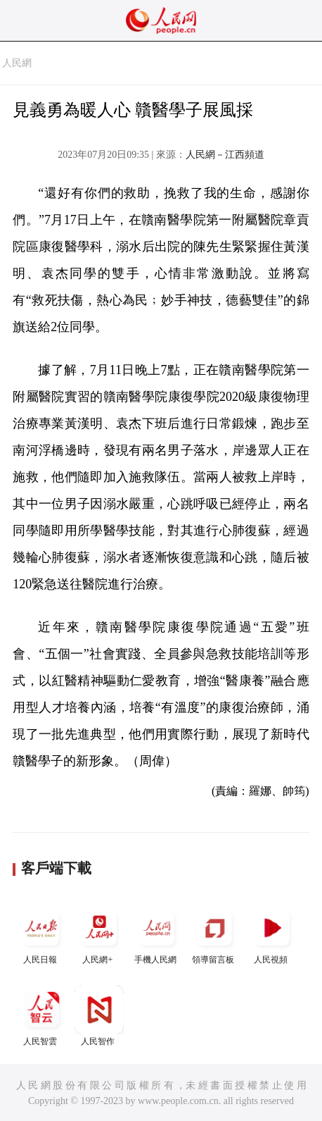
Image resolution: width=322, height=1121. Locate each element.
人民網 (17, 63)
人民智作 (99, 1015)
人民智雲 (41, 1015)
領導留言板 (214, 934)
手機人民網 (156, 934)
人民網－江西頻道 (225, 154)
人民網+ (99, 934)
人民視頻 (272, 934)
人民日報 (41, 934)
